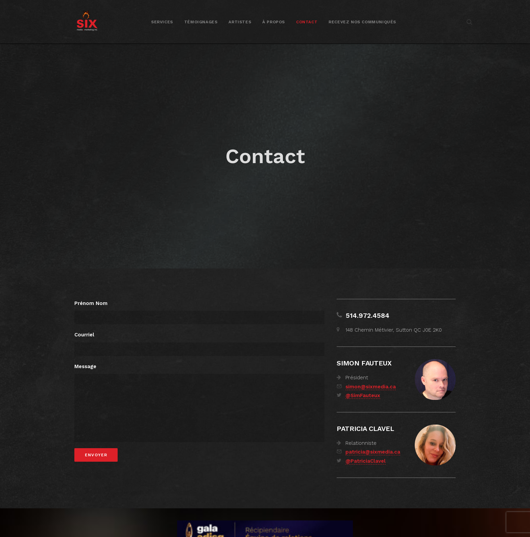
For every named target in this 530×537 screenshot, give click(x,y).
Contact (306, 22)
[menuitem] (162, 22)
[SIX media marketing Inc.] (87, 21)
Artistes (239, 22)
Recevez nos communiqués (362, 22)
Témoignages (201, 22)
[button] (469, 22)
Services (162, 22)
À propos (273, 22)
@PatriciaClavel (365, 450)
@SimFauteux (362, 384)
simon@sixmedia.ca (370, 376)
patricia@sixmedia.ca (372, 441)
